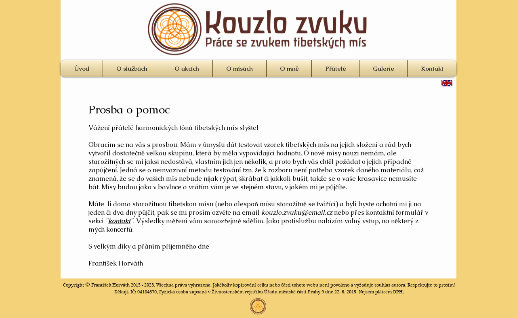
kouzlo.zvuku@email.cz (296, 212)
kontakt (119, 221)
